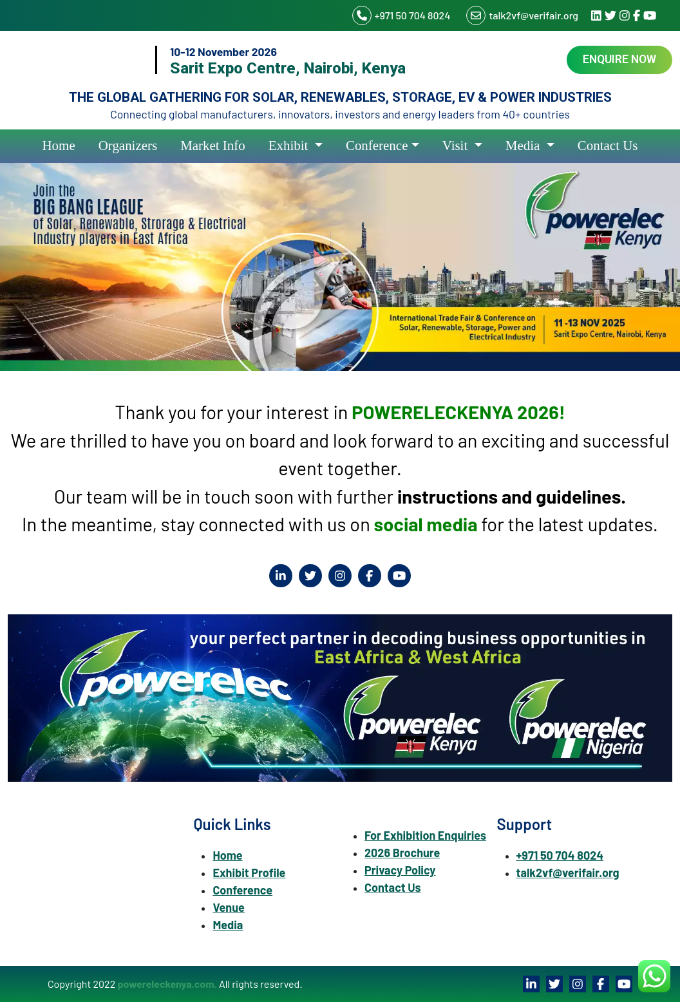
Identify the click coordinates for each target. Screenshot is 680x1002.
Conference (377, 145)
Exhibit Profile (248, 872)
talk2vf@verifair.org (522, 15)
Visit (456, 145)
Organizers (128, 145)
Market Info (212, 145)
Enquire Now (619, 59)
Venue (228, 907)
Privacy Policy (399, 870)
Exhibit (290, 145)
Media (524, 145)
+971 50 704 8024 (401, 15)
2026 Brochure (402, 853)
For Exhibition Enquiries (425, 835)
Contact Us (608, 145)
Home (58, 145)
